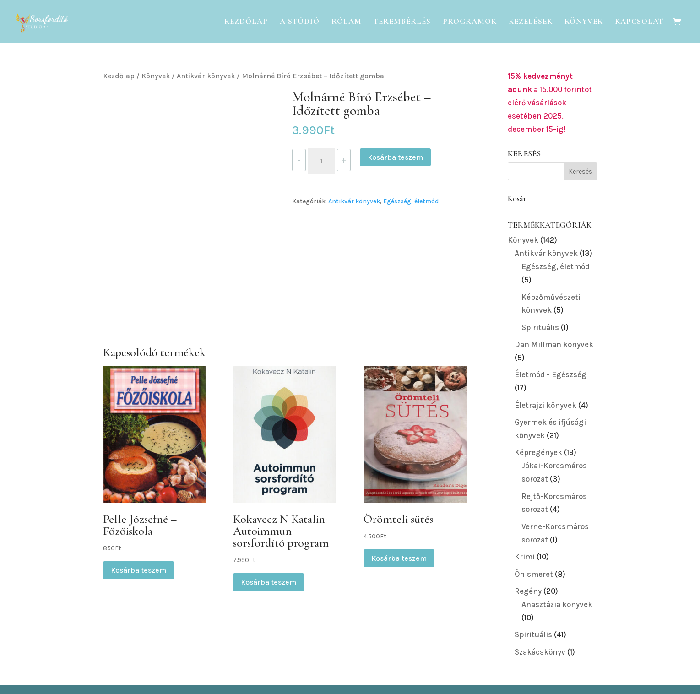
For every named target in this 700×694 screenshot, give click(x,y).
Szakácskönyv (540, 651)
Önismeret (534, 574)
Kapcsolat (639, 22)
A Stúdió (300, 22)
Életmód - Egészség (550, 374)
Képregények (538, 452)
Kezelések (531, 22)
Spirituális (540, 327)
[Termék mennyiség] (321, 161)
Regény (528, 591)
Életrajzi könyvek (545, 405)
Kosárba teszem (395, 157)
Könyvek (583, 22)
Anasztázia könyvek (556, 604)
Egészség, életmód (411, 201)
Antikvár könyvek (206, 76)
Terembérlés (402, 22)
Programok (470, 22)
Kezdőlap (246, 22)
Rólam (346, 22)
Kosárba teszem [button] (138, 570)
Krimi (525, 556)
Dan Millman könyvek (554, 344)
